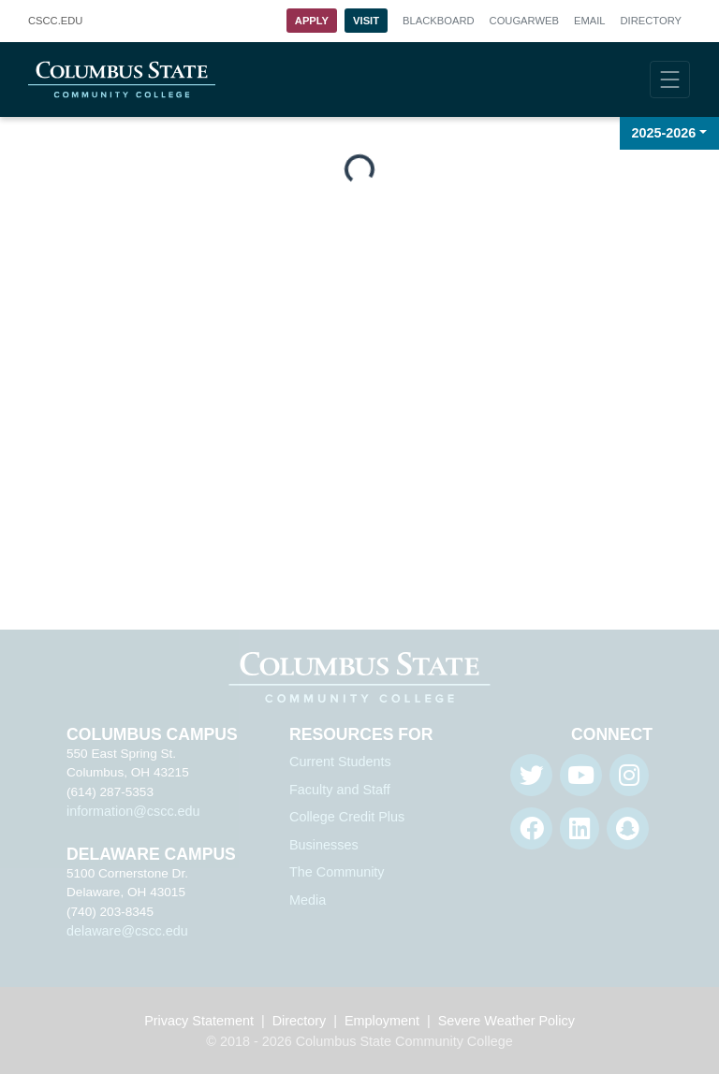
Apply (312, 20)
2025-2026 (664, 132)
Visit (366, 20)
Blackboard (438, 20)
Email (590, 20)
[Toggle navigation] (670, 79)
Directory (651, 20)
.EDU (55, 21)
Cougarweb (524, 20)
